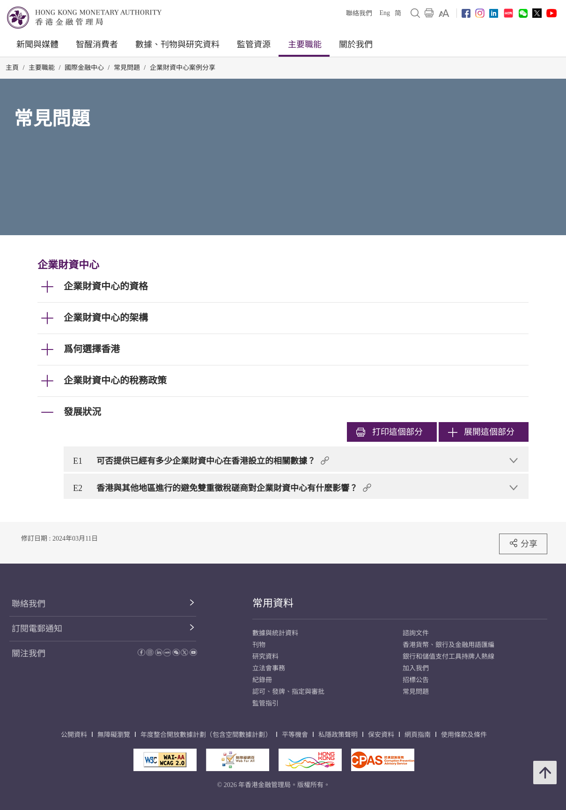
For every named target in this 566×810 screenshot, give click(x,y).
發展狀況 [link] (82, 412)
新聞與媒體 (37, 44)
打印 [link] (389, 432)
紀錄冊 (262, 680)
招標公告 (416, 680)
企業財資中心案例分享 (182, 67)
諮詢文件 (416, 633)
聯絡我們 (359, 13)
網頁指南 (417, 734)
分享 (523, 543)
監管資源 (254, 44)
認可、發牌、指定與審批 (288, 691)
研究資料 (265, 656)
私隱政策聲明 (338, 734)
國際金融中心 (84, 67)
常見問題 (127, 67)
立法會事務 (268, 668)
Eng (384, 12)
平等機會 (295, 734)
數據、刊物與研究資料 (177, 44)
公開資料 (74, 734)
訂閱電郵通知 (37, 628)
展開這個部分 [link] (481, 432)
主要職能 (305, 44)
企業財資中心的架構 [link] (106, 317)
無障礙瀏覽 (113, 734)
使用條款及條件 (464, 734)
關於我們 (356, 44)
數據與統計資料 (275, 633)
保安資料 (381, 734)
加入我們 (416, 668)
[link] (444, 13)
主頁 (12, 67)
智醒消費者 (97, 44)
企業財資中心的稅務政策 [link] (115, 380)
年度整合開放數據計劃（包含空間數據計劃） (206, 734)
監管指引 (265, 703)
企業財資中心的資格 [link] (106, 286)
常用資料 (273, 603)
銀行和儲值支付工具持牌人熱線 (448, 656)
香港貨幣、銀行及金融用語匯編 (448, 644)
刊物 (258, 644)
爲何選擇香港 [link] (92, 349)
